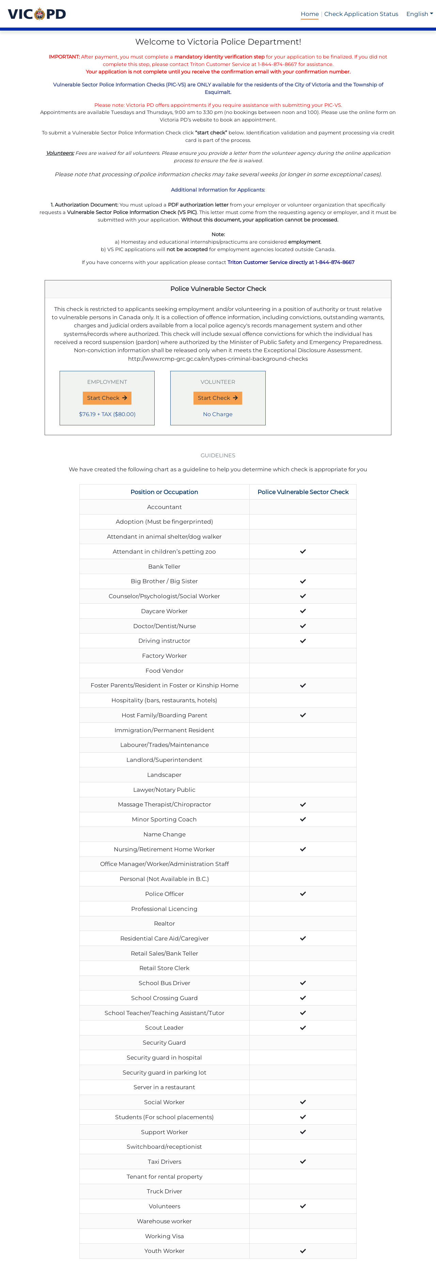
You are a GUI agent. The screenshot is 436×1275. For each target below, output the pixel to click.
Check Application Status (361, 13)
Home (310, 13)
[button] (420, 14)
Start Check (107, 398)
